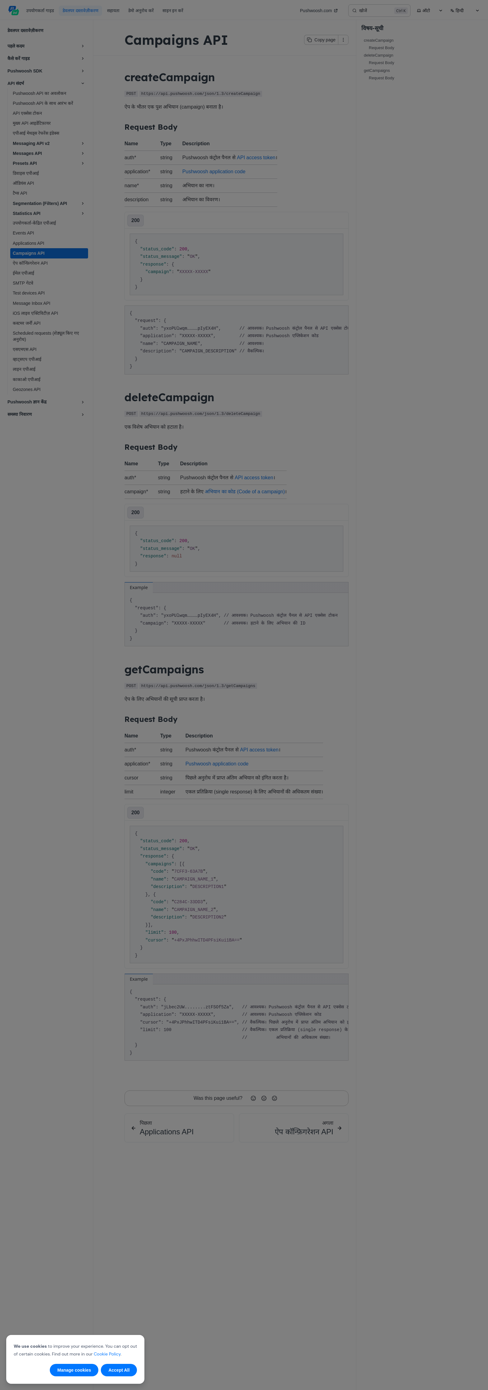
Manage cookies (74, 1370)
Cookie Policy (107, 1354)
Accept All (118, 1370)
